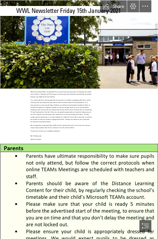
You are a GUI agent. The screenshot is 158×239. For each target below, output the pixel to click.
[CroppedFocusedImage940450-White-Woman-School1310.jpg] (79, 44)
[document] (79, 119)
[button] (113, 6)
